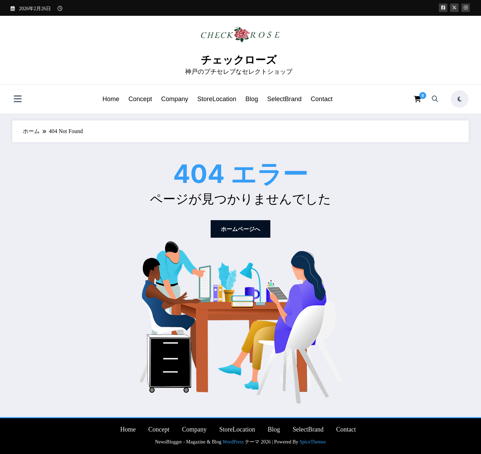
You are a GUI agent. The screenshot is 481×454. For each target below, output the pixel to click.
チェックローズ (239, 60)
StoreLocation (216, 99)
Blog (251, 99)
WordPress (233, 442)
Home (111, 99)
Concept (140, 99)
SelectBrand (284, 99)
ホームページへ (240, 228)
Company (174, 99)
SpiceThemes (312, 442)
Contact (321, 99)
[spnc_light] (459, 99)
